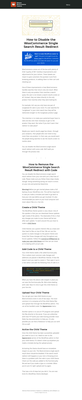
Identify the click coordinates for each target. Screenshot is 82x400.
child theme (32, 223)
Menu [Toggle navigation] (68, 5)
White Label (38, 58)
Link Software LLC (54, 390)
